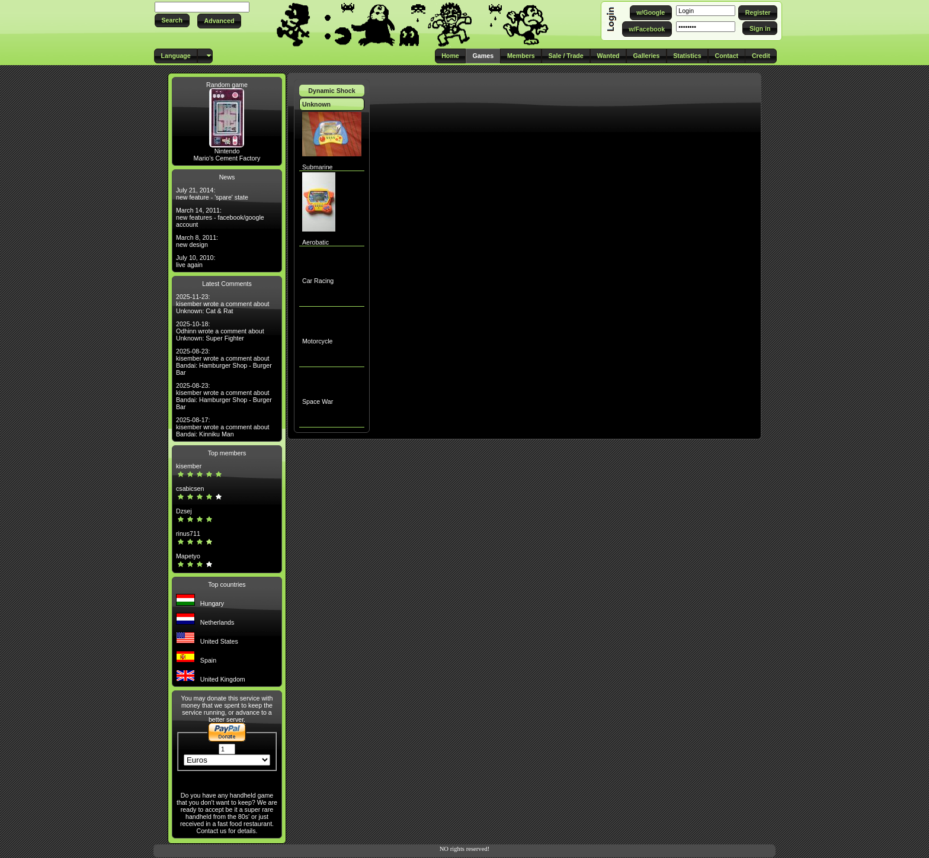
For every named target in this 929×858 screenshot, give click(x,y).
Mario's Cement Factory (227, 158)
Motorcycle (317, 341)
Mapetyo (188, 556)
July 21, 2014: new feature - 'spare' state (212, 194)
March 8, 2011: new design (197, 241)
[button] (172, 20)
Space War (317, 401)
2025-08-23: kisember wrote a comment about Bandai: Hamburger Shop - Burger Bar (224, 362)
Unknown (316, 104)
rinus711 (188, 533)
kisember (188, 466)
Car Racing (318, 280)
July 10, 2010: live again (195, 261)
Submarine (317, 167)
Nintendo (227, 151)
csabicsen (190, 488)
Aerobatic (315, 242)
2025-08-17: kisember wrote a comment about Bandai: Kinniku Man (223, 427)
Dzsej (184, 511)
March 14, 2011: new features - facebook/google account (220, 217)
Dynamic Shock (331, 90)
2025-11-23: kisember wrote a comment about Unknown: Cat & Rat (223, 303)
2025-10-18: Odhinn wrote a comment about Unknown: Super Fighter (220, 331)
